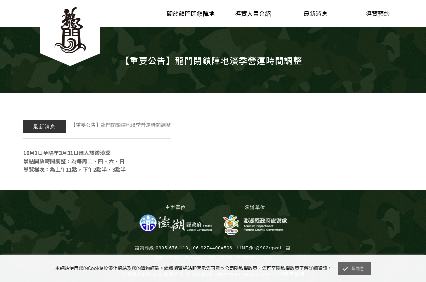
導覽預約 (378, 13)
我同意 (357, 268)
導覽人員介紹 (253, 13)
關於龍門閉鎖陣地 (191, 13)
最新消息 (315, 13)
